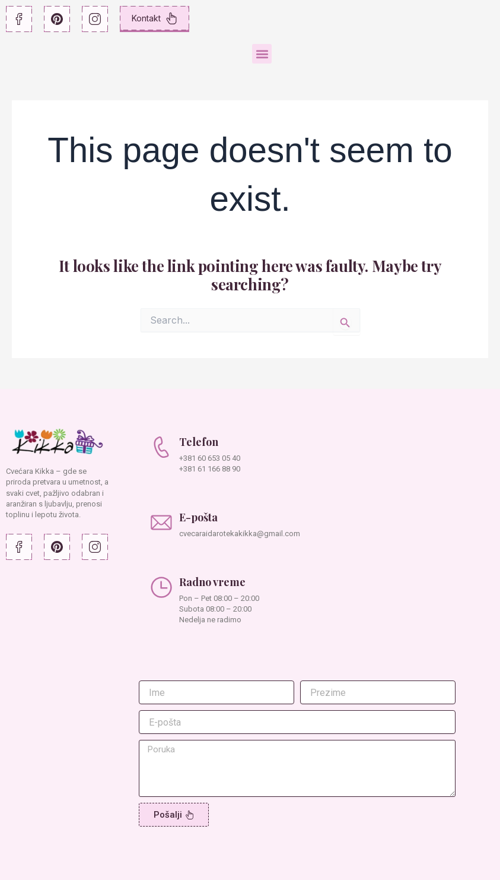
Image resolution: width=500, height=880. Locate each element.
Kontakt (154, 18)
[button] (262, 54)
